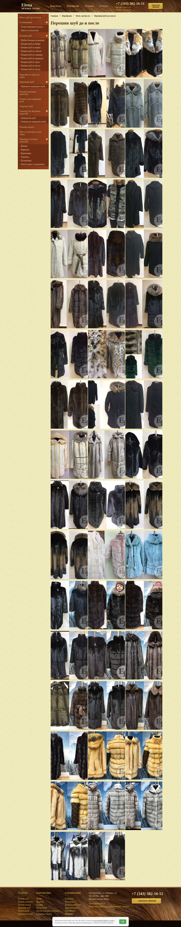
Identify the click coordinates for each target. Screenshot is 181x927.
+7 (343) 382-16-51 (130, 3)
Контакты (69, 901)
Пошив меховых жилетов (28, 92)
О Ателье (69, 898)
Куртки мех (41, 907)
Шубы (39, 898)
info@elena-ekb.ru (97, 903)
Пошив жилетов (25, 901)
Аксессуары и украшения (32, 164)
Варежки (25, 149)
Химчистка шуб (28, 118)
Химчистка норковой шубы (33, 121)
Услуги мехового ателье (32, 27)
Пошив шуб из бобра (30, 44)
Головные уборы (44, 914)
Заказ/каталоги (72, 907)
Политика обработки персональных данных (109, 906)
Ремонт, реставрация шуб (30, 100)
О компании (26, 22)
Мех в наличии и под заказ (30, 133)
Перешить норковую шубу (33, 86)
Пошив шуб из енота (30, 65)
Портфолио (70, 910)
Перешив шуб (27, 82)
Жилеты (40, 901)
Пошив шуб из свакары (32, 55)
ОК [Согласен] (123, 922)
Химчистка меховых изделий (30, 112)
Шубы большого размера (47, 910)
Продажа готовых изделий (29, 140)
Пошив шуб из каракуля (32, 58)
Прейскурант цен (73, 904)
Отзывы (69, 914)
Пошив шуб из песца (30, 69)
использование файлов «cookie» (104, 920)
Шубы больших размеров (33, 40)
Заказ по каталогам (30, 30)
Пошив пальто (27, 127)
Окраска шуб (26, 106)
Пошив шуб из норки (31, 47)
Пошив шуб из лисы (30, 62)
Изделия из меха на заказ (30, 75)
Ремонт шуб (23, 910)
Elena (30, 6)
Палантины (26, 160)
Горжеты (25, 157)
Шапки (24, 146)
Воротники (26, 153)
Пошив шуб (26, 35)
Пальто (39, 904)
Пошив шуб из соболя (31, 51)
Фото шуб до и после (30, 17)
